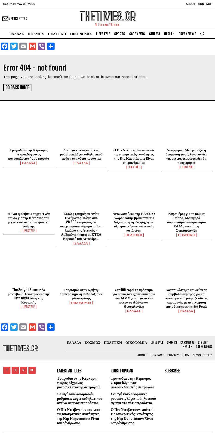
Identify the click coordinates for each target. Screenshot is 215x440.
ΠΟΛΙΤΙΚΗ (133, 234)
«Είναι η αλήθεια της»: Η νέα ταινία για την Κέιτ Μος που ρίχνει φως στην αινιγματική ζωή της (29, 219)
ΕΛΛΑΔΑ (28, 162)
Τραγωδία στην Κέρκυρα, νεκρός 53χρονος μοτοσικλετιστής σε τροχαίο (28, 153)
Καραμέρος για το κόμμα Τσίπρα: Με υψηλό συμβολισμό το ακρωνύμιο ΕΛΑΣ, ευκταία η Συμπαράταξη (186, 221)
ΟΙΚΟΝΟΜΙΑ (81, 302)
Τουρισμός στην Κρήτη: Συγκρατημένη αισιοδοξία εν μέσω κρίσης (81, 293)
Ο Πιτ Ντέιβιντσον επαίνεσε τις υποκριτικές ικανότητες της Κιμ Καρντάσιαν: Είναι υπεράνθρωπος (133, 155)
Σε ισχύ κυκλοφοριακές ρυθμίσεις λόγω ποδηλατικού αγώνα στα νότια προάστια (81, 153)
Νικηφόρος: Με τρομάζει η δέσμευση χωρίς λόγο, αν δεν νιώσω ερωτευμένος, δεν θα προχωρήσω (186, 155)
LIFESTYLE (134, 166)
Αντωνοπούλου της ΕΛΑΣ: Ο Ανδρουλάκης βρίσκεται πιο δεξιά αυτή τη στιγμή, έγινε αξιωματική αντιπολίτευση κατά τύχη (134, 221)
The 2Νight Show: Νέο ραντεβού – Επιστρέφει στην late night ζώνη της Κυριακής (28, 295)
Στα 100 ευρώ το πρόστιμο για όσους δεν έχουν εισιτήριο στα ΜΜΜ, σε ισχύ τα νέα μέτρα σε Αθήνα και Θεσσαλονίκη (133, 297)
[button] (202, 33)
